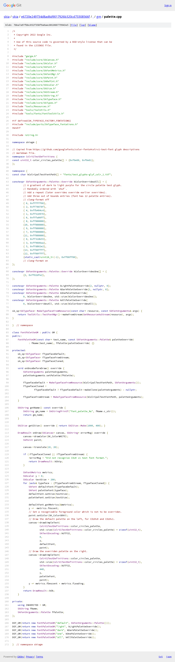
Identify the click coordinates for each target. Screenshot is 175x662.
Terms (39, 656)
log (83, 25)
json (169, 656)
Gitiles (20, 656)
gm (98, 17)
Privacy (30, 656)
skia (7, 17)
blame (92, 25)
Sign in (168, 5)
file (74, 25)
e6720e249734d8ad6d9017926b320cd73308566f (55, 17)
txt (161, 656)
